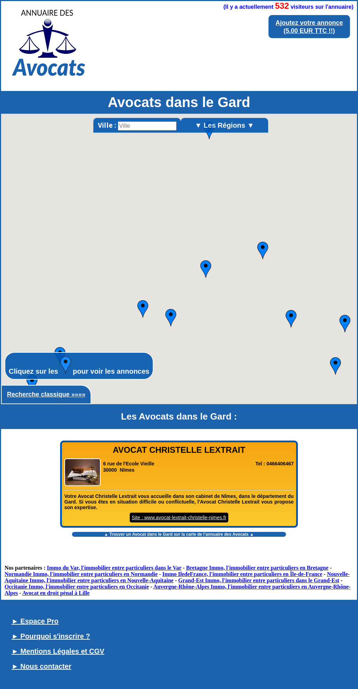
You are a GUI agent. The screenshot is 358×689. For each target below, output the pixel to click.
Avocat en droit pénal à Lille (56, 593)
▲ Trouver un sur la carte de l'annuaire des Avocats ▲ (179, 534)
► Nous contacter (41, 666)
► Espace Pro (35, 621)
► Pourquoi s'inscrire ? (51, 636)
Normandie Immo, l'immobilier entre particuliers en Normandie (81, 574)
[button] (32, 383)
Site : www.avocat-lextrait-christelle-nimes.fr (179, 517)
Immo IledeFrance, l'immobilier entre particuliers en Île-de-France (242, 574)
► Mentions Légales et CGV (58, 651)
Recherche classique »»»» (46, 394)
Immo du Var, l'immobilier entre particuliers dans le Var (114, 568)
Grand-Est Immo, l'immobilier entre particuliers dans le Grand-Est (258, 580)
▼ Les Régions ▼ (224, 125)
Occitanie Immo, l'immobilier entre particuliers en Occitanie (77, 587)
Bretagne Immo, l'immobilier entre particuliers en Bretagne (257, 568)
